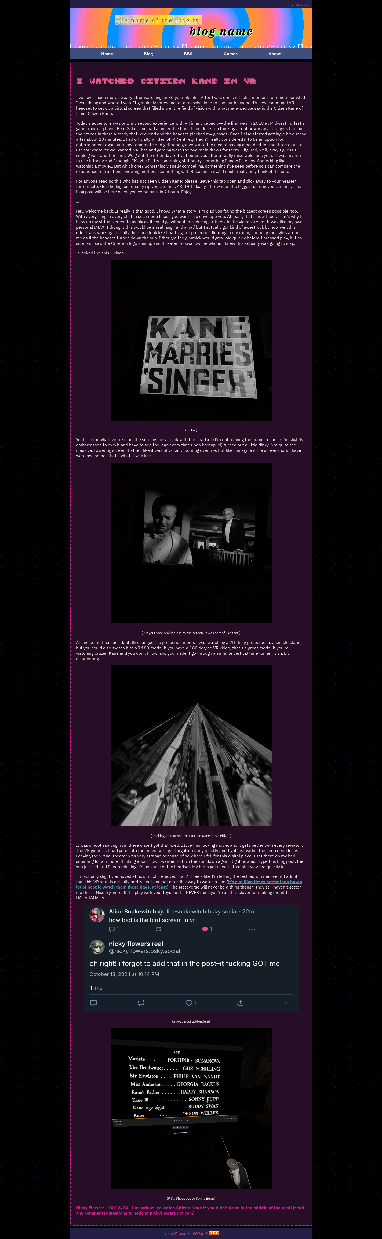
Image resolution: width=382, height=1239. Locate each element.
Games (231, 53)
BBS (188, 53)
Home (107, 53)
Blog (148, 53)
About (274, 53)
